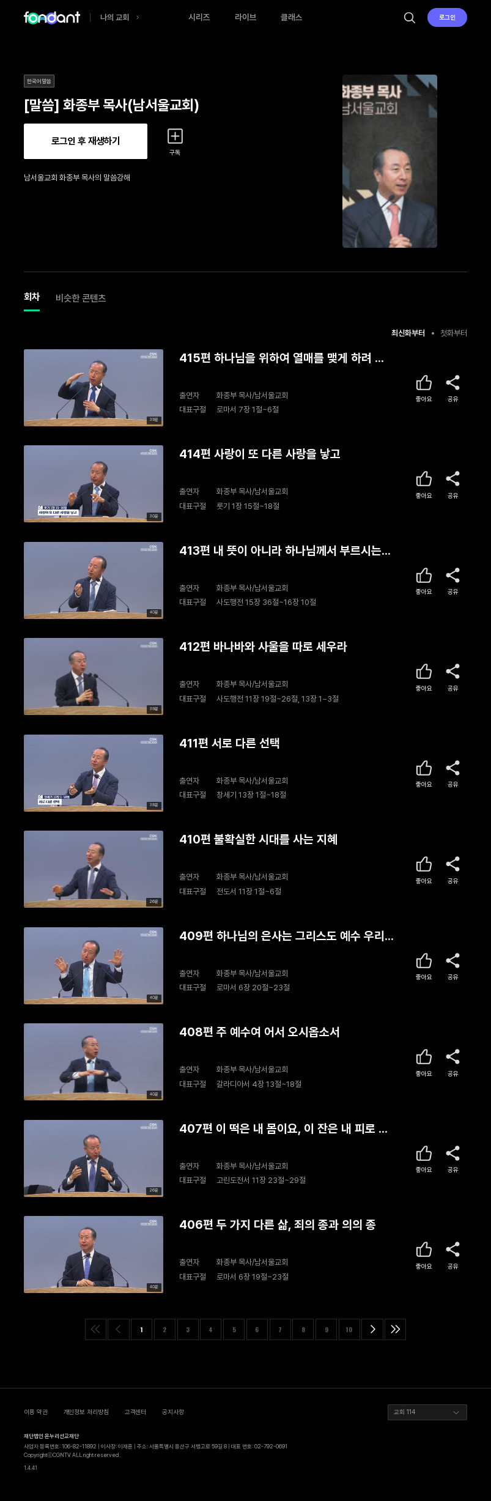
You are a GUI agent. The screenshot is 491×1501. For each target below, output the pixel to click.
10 (349, 1329)
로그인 (447, 17)
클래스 (292, 17)
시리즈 (199, 17)
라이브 (246, 17)
